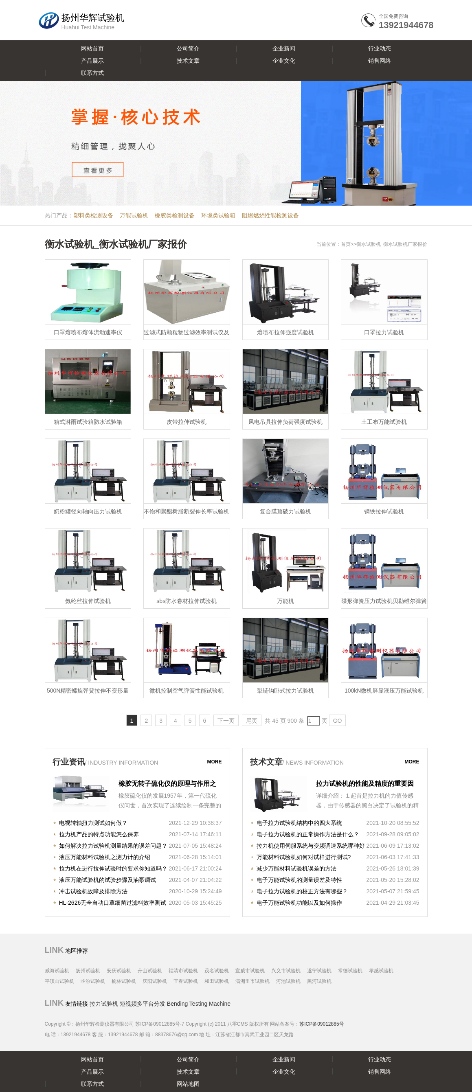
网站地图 (188, 1084)
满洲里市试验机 (252, 981)
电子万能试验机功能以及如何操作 (299, 902)
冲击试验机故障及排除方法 (93, 891)
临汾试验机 (93, 981)
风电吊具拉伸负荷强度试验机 (285, 422)
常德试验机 (350, 971)
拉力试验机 (104, 1003)
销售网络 (379, 60)
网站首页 (92, 48)
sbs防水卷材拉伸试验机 (186, 601)
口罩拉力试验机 (384, 332)
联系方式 (92, 73)
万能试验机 (134, 215)
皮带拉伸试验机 (186, 422)
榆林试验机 (124, 981)
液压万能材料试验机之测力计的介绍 (104, 857)
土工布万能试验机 (384, 422)
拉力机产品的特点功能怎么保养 (99, 834)
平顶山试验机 (59, 981)
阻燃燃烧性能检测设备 (270, 215)
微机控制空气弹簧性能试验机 (186, 690)
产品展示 (92, 60)
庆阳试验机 (155, 981)
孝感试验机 (381, 971)
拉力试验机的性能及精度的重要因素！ (365, 784)
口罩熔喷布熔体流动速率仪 (88, 332)
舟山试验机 (150, 971)
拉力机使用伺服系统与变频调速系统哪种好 (311, 845)
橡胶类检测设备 (175, 215)
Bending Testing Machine (199, 1003)
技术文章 (188, 60)
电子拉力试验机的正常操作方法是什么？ (308, 834)
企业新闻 (283, 48)
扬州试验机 (88, 971)
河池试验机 (288, 981)
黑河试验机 (319, 981)
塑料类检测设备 (93, 215)
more (214, 762)
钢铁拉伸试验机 (384, 511)
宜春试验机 (185, 981)
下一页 (226, 720)
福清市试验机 (183, 971)
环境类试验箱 (218, 215)
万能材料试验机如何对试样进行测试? (304, 857)
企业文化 (283, 60)
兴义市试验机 (286, 971)
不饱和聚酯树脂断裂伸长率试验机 (186, 511)
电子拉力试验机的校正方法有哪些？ (302, 891)
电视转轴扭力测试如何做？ (93, 823)
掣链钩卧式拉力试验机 (285, 690)
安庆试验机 (119, 971)
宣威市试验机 (250, 971)
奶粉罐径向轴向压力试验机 (88, 511)
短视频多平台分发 (142, 1003)
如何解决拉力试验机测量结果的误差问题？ (113, 845)
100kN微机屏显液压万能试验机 (384, 690)
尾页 (251, 720)
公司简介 (188, 48)
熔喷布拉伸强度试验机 (285, 332)
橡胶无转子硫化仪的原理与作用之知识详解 (167, 784)
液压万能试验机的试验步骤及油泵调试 (107, 880)
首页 (346, 244)
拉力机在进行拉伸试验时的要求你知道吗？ (113, 868)
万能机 (285, 601)
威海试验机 (57, 971)
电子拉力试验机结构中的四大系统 (299, 823)
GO (337, 720)
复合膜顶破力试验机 (285, 511)
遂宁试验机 (319, 971)
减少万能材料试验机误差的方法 (296, 868)
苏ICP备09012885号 (321, 1024)
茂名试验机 (216, 971)
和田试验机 (216, 981)
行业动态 (379, 48)
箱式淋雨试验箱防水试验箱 (88, 422)
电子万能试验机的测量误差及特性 (299, 880)
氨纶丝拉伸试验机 (88, 601)
